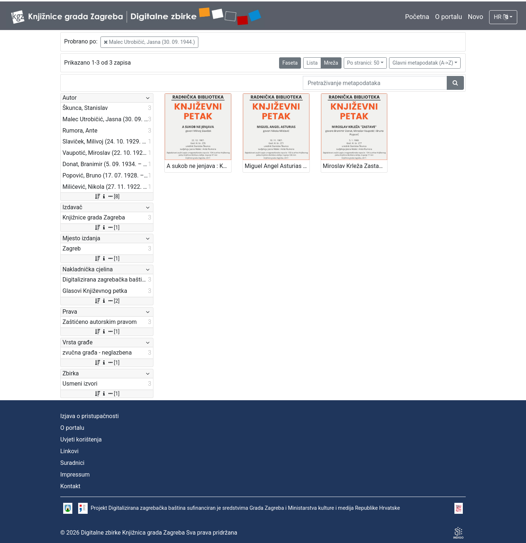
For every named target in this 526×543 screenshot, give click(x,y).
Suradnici (72, 462)
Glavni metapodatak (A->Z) (422, 63)
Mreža (331, 63)
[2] (106, 301)
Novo (475, 16)
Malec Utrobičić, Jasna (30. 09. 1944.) (149, 42)
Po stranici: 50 (363, 63)
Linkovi (69, 451)
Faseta (290, 63)
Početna (417, 16)
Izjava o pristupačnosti (89, 416)
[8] (106, 196)
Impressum (75, 474)
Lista (311, 63)
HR (501, 17)
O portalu (448, 16)
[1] (106, 227)
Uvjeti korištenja (81, 439)
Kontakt (70, 486)
